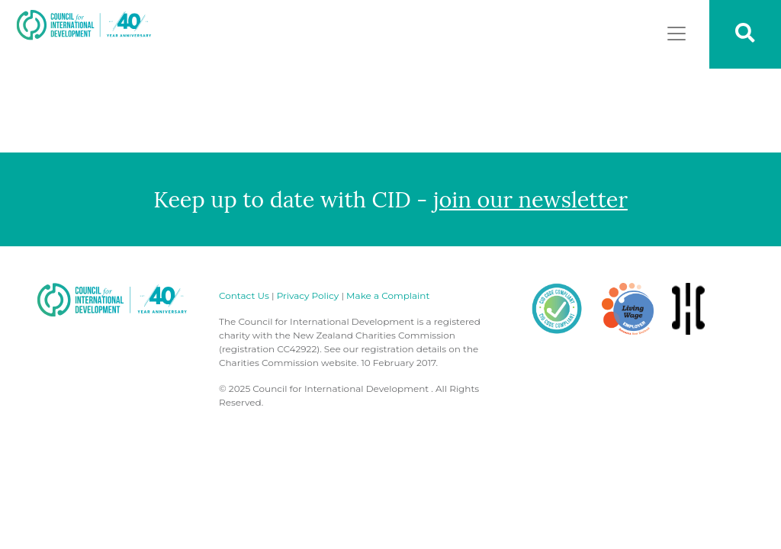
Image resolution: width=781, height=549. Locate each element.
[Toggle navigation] (676, 33)
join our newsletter (530, 199)
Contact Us (244, 295)
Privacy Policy (308, 295)
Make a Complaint (387, 295)
